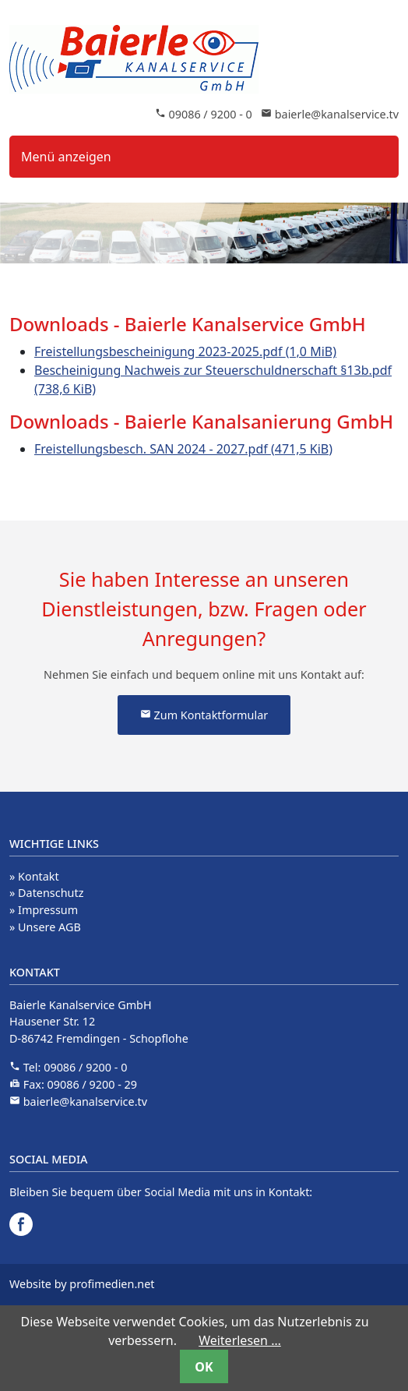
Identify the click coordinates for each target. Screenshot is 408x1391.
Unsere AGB (49, 927)
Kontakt (38, 876)
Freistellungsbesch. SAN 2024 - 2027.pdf (183, 448)
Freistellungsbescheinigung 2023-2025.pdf (185, 351)
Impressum (48, 909)
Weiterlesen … (240, 1340)
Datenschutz (50, 892)
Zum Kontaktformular (204, 715)
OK (204, 1366)
